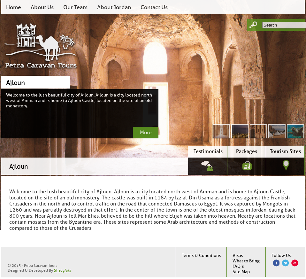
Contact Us (154, 7)
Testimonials (208, 151)
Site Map (241, 272)
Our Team (75, 7)
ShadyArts (62, 270)
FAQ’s (238, 266)
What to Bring (246, 261)
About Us (42, 7)
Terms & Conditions (201, 255)
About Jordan (114, 7)
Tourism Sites (285, 151)
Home (13, 7)
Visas (238, 255)
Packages (246, 151)
